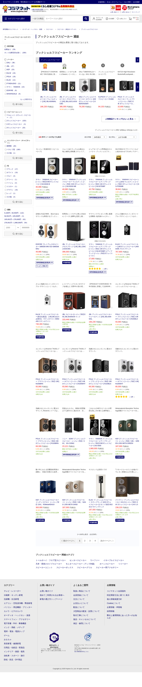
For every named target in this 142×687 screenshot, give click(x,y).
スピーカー (49, 29)
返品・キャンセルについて (84, 619)
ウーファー (95, 560)
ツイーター (123, 564)
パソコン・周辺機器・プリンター (18, 607)
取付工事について (80, 615)
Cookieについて (113, 603)
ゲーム (7, 635)
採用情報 (110, 611)
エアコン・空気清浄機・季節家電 (18, 603)
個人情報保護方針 (114, 599)
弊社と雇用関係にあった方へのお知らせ (122, 616)
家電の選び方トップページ (51, 599)
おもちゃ (7, 639)
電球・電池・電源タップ (14, 631)
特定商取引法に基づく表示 (118, 595)
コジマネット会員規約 (116, 591)
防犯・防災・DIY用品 (13, 660)
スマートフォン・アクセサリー (17, 619)
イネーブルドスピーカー (113, 560)
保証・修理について (81, 623)
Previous (37, 87)
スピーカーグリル (84, 567)
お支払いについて (80, 603)
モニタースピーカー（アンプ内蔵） (81, 564)
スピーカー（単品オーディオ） (67, 29)
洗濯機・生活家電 (11, 599)
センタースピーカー (78, 560)
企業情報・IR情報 (114, 607)
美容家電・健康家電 (12, 644)
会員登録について (80, 595)
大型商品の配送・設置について (86, 611)
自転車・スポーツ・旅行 (14, 656)
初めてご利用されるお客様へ (52, 595)
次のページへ (106, 541)
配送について (79, 607)
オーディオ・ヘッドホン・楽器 (32, 29)
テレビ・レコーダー (12, 591)
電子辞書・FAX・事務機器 (15, 623)
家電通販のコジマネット (10, 29)
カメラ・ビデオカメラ (13, 611)
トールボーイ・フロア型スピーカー (51, 560)
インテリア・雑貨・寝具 (14, 652)
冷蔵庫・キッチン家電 (13, 595)
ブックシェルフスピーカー (89, 29)
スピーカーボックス (64, 567)
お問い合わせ (126, 12)
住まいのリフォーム (114, 2)
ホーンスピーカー (107, 564)
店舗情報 (101, 2)
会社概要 (136, 2)
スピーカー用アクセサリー (107, 567)
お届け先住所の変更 (37, 9)
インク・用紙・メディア (14, 627)
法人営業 (127, 2)
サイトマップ (136, 12)
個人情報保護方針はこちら (81, 651)
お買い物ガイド (114, 12)
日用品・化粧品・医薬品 (14, 648)
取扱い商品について (81, 591)
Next (137, 87)
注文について (79, 599)
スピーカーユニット (44, 567)
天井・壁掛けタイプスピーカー (49, 564)
